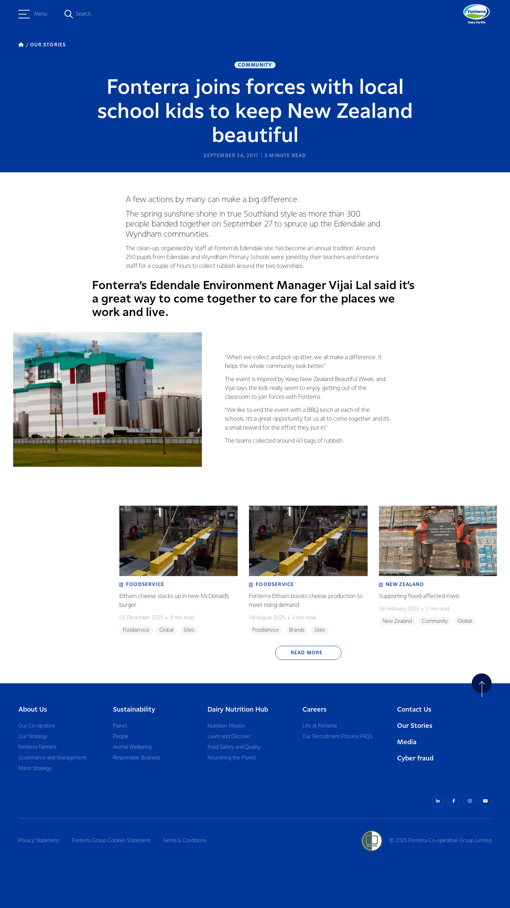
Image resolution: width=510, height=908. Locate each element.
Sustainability (134, 709)
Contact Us (414, 709)
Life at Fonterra (319, 726)
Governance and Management (52, 757)
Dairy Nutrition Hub (238, 709)
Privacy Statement (38, 840)
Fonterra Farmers (37, 747)
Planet (120, 726)
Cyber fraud (415, 758)
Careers (314, 709)
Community (255, 65)
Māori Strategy (34, 768)
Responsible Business (136, 757)
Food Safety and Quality (234, 747)
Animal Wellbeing (132, 747)
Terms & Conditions (184, 840)
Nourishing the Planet (232, 757)
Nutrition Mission (226, 726)
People (121, 736)
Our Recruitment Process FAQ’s (337, 736)
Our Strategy (32, 736)
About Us (32, 709)
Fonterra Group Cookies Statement (111, 840)
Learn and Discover (229, 736)
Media (406, 742)
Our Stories (414, 726)
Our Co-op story (36, 726)
